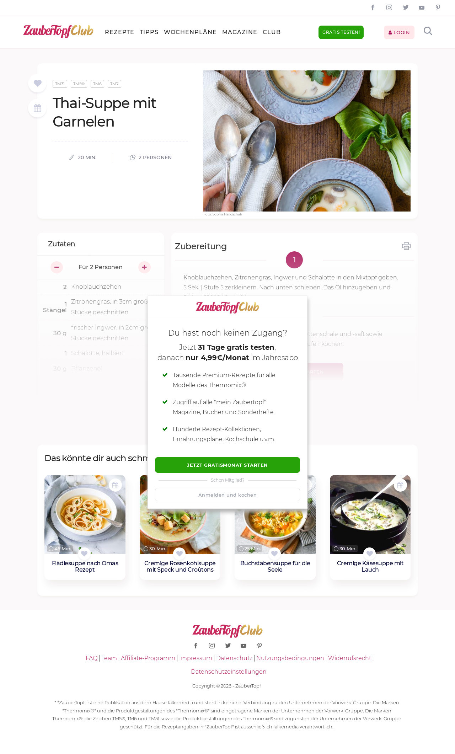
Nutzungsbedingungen (290, 658)
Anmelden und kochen (227, 495)
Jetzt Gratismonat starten (227, 465)
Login (399, 32)
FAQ (91, 658)
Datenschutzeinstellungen (229, 671)
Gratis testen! (341, 32)
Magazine (239, 32)
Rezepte (119, 32)
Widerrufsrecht (349, 658)
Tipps (149, 32)
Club (272, 32)
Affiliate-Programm (148, 658)
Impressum (195, 658)
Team (109, 658)
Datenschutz (234, 658)
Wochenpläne (190, 32)
